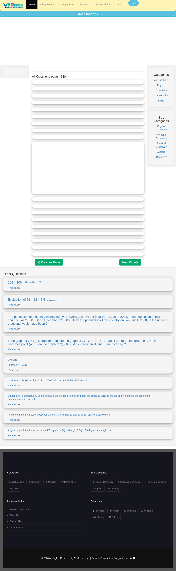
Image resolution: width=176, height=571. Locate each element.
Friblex (113, 517)
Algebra (161, 152)
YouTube (147, 510)
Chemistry (161, 90)
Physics (161, 85)
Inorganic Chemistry (129, 482)
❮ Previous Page (49, 262)
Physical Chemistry (155, 482)
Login (133, 3)
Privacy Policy (15, 527)
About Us (121, 4)
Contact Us (84, 4)
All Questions (47, 4)
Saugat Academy (124, 558)
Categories (66, 4)
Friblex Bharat (103, 4)
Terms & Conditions (18, 509)
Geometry (161, 157)
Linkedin (98, 517)
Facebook (98, 510)
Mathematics (161, 95)
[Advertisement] (88, 41)
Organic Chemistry (103, 482)
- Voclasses (88, 322)
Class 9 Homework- (88, 13)
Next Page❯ (130, 262)
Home (32, 4)
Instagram (130, 510)
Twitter (114, 510)
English (161, 100)
